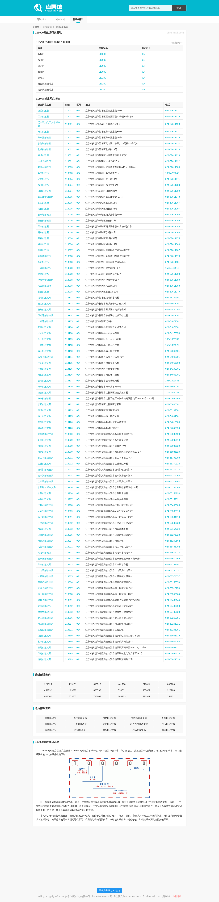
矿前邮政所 (43, 179)
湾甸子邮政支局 (45, 600)
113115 (69, 363)
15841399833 (172, 380)
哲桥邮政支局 (109, 718)
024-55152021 (172, 499)
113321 (69, 629)
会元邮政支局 (44, 303)
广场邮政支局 (139, 730)
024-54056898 (172, 363)
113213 (69, 529)
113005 (69, 197)
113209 (69, 511)
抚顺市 (49, 42)
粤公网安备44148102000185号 (129, 896)
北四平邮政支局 (45, 457)
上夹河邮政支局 (45, 535)
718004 (97, 696)
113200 (102, 83)
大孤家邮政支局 (45, 576)
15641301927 (172, 345)
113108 (69, 333)
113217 (69, 540)
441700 (122, 684)
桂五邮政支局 (168, 724)
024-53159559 (172, 582)
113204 (69, 475)
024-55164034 (172, 529)
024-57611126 (172, 116)
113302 (69, 558)
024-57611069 (172, 232)
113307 (69, 588)
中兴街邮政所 (44, 398)
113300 (102, 89)
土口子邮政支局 (45, 570)
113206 (69, 487)
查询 (178, 8)
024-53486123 (172, 612)
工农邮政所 (43, 116)
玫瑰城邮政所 (44, 143)
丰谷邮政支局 (109, 730)
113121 (69, 392)
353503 (72, 696)
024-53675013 (172, 552)
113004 (69, 179)
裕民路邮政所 (44, 285)
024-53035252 (172, 641)
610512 (97, 684)
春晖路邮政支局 (139, 718)
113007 (69, 250)
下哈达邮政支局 (45, 315)
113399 (69, 635)
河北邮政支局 (44, 452)
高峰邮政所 (50, 718)
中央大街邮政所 (45, 280)
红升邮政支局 (44, 463)
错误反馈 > (177, 42)
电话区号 (42, 19)
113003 (69, 167)
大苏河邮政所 (44, 606)
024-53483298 (172, 606)
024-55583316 (172, 511)
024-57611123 (172, 124)
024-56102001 (172, 410)
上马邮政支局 (44, 345)
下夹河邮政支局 (45, 523)
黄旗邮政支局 (44, 422)
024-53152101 (172, 564)
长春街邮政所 (44, 220)
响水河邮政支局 (45, 475)
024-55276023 (172, 535)
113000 (65, 42)
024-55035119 (172, 440)
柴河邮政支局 (44, 653)
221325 (48, 684)
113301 (69, 552)
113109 (69, 339)
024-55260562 (172, 540)
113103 (69, 309)
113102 (69, 303)
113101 (69, 297)
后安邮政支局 (44, 351)
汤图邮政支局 (44, 333)
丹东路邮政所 (44, 137)
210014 (146, 684)
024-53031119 (172, 635)
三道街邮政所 (44, 268)
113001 (69, 110)
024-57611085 (172, 167)
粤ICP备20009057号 (102, 896)
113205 (69, 481)
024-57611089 (172, 280)
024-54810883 (172, 422)
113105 (69, 321)
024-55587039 (172, 523)
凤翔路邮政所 (44, 256)
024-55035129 (172, 446)
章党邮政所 (43, 250)
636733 (97, 690)
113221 (69, 546)
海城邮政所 (43, 155)
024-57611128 (172, 155)
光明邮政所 (43, 131)
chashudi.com (175, 32)
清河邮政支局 (44, 659)
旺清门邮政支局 (45, 469)
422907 (146, 696)
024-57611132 (172, 143)
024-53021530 (172, 659)
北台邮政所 (43, 291)
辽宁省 (40, 42)
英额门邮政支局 (45, 582)
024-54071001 (172, 315)
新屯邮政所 (43, 173)
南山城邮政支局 (45, 594)
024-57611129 (172, 149)
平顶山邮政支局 (45, 505)
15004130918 (172, 268)
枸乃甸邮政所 (44, 552)
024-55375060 (172, 475)
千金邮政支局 (44, 368)
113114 (69, 357)
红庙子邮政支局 (45, 481)
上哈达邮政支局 (45, 321)
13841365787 (172, 339)
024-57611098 (172, 274)
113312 (69, 606)
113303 (69, 564)
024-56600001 (172, 404)
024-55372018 (172, 469)
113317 (69, 623)
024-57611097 (172, 208)
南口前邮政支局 (45, 623)
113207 (69, 499)
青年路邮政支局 (45, 434)
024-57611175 (172, 238)
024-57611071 (172, 179)
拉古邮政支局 (44, 392)
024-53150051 (172, 570)
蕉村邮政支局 (80, 718)
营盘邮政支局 (44, 327)
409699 (72, 690)
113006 (69, 214)
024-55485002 (172, 546)
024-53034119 (172, 653)
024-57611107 (172, 250)
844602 (48, 696)
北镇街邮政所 (44, 149)
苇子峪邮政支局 (45, 517)
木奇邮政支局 (44, 529)
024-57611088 (172, 226)
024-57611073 (172, 256)
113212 (69, 523)
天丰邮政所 (43, 226)
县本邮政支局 (44, 440)
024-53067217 (172, 647)
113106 (69, 327)
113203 (69, 469)
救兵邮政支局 (44, 374)
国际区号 (60, 19)
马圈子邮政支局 (45, 357)
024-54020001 (172, 386)
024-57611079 (172, 291)
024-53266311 (172, 623)
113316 (69, 618)
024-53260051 (172, 618)
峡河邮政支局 (44, 380)
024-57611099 (172, 191)
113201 (69, 457)
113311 (69, 600)
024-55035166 (172, 398)
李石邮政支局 (44, 404)
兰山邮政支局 (44, 339)
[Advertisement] (109, 851)
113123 (69, 410)
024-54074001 (172, 327)
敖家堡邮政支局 (45, 612)
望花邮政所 (43, 110)
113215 (69, 535)
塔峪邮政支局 (44, 297)
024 (143, 54)
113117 (69, 380)
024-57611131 (172, 110)
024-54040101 (172, 351)
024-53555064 (172, 594)
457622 (146, 690)
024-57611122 (172, 161)
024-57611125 (172, 137)
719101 (72, 684)
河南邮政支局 (44, 446)
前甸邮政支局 (44, 309)
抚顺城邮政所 (44, 214)
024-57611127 (172, 131)
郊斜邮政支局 (109, 724)
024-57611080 (172, 185)
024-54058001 (172, 374)
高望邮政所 (50, 724)
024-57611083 (172, 285)
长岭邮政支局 (44, 647)
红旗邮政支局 (168, 718)
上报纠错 (176, 896)
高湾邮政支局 (44, 410)
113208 (69, 505)
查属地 (36, 27)
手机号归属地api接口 (109, 890)
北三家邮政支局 (45, 618)
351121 (171, 696)
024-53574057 (172, 576)
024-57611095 (172, 220)
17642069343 (172, 392)
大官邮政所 (43, 208)
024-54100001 (172, 368)
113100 (102, 77)
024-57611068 (172, 244)
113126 (69, 422)
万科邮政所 (43, 238)
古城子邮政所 (44, 161)
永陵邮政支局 (44, 493)
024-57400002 (172, 309)
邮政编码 (78, 19)
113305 (69, 576)
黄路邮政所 (50, 730)
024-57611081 (172, 262)
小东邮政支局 (44, 363)
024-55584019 (172, 517)
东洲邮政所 (43, 185)
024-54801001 (172, 416)
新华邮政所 (43, 232)
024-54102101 (172, 297)
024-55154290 (172, 493)
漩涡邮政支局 (168, 730)
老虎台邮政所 (44, 167)
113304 (69, 570)
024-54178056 (172, 333)
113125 (69, 416)
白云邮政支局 (44, 635)
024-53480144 (172, 600)
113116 (69, 374)
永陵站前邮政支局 (47, 487)
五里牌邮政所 (80, 724)
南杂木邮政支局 (45, 540)
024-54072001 (172, 321)
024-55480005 (172, 505)
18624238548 (172, 173)
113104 (69, 315)
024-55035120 (172, 434)
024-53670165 (172, 558)
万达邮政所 (43, 262)
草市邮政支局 (44, 564)
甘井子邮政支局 (45, 588)
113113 (69, 345)
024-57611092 (172, 214)
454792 (48, 690)
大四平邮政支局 (45, 511)
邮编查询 (47, 27)
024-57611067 (172, 202)
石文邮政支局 (44, 416)
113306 (69, 582)
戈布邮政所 (43, 202)
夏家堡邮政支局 (45, 558)
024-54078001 (172, 303)
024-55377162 (172, 481)
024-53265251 (172, 629)
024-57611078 (172, 197)
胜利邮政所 (43, 274)
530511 (122, 690)
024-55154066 (172, 487)
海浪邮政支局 (44, 386)
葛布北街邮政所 (45, 197)
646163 (122, 696)
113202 (69, 463)
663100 (171, 684)
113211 (69, 517)
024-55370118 (172, 463)
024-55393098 (172, 457)
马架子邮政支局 (45, 546)
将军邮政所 (43, 244)
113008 (69, 256)
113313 (69, 612)
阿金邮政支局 (44, 191)
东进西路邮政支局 (139, 724)
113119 (69, 386)
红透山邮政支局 (45, 629)
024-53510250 (172, 588)
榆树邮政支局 (44, 499)
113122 (69, 398)
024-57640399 (172, 428)
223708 (171, 690)
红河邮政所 (80, 730)
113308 (69, 594)
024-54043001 (172, 357)
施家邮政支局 (44, 428)
